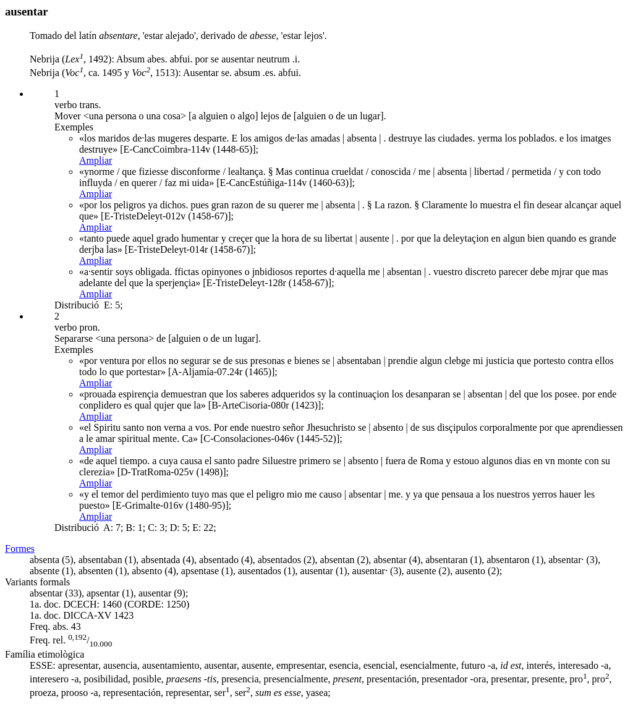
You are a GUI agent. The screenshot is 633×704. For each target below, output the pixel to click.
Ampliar (95, 160)
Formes (20, 548)
